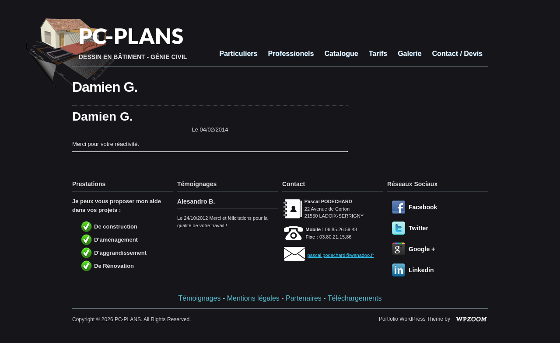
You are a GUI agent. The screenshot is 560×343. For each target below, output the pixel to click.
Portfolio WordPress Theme (411, 319)
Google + (422, 249)
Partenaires (304, 298)
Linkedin (421, 270)
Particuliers (238, 53)
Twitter (418, 228)
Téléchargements (355, 298)
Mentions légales (253, 298)
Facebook (423, 207)
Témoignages (199, 298)
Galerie (409, 53)
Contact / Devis (457, 53)
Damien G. (104, 87)
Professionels (291, 53)
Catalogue (341, 53)
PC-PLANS (131, 36)
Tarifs (378, 53)
